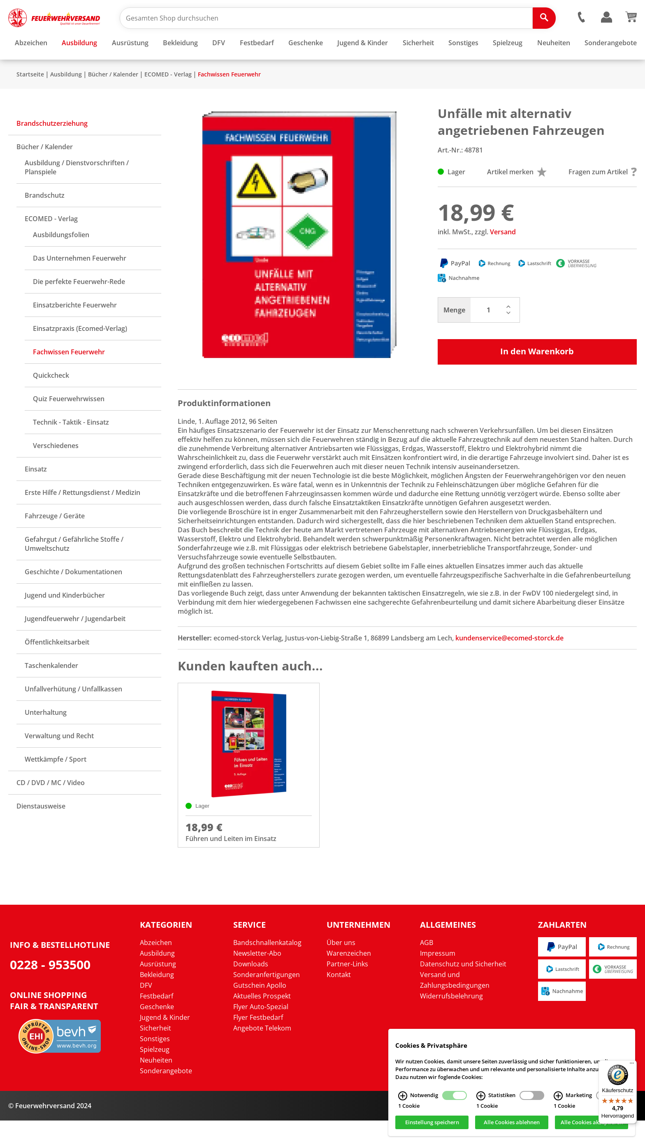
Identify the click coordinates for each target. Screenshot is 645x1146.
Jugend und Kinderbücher (65, 619)
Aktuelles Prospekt (262, 1021)
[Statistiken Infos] (480, 1095)
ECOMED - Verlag (168, 98)
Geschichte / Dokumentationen (73, 596)
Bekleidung (157, 1000)
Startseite (30, 98)
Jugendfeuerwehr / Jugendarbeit (75, 642)
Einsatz (36, 493)
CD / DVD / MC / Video (50, 806)
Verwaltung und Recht (59, 760)
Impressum (437, 978)
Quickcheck (51, 399)
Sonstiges (155, 1064)
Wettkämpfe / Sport (55, 783)
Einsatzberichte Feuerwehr (75, 329)
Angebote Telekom (262, 1053)
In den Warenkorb (537, 375)
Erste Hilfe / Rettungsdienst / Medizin (82, 516)
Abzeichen (156, 968)
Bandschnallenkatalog (267, 968)
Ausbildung (66, 98)
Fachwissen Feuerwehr (229, 98)
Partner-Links (347, 989)
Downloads (250, 989)
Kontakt (339, 1000)
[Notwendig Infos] (402, 1095)
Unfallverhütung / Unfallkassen (73, 713)
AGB (426, 968)
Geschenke (157, 1032)
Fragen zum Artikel (602, 196)
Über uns (341, 968)
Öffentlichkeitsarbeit (57, 666)
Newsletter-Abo (257, 978)
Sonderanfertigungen (266, 1000)
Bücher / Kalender (113, 98)
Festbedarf (156, 1021)
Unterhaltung (46, 736)
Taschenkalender (51, 689)
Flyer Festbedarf (258, 1042)
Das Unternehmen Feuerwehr (79, 282)
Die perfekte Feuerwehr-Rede (79, 305)
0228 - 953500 (50, 990)
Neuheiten (156, 1085)
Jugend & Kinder (165, 1042)
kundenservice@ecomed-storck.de (509, 662)
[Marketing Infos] (558, 1095)
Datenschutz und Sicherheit (463, 989)
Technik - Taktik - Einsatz (71, 446)
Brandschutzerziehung (52, 147)
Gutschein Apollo (259, 1010)
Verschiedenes (56, 469)
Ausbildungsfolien (61, 258)
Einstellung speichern (432, 1122)
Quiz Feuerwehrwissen (68, 422)
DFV (146, 1010)
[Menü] (632, 1065)
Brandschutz (45, 219)
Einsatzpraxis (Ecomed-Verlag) (80, 352)
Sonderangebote (166, 1096)
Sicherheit (155, 1053)
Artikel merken (517, 196)
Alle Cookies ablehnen (512, 1122)
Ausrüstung (158, 989)
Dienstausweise (40, 830)
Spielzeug (154, 1074)
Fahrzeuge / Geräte (55, 540)
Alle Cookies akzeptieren (592, 1122)
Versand (503, 256)
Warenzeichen (349, 978)
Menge (454, 334)
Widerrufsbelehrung (451, 1021)
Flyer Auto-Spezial (260, 1032)
